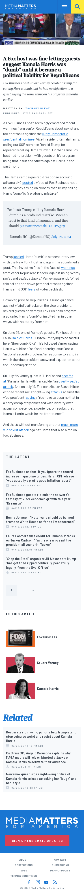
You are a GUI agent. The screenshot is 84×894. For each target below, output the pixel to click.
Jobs (23, 870)
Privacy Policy (60, 870)
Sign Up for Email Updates (37, 841)
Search (77, 7)
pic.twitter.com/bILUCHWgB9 (42, 226)
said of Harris (22, 338)
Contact (60, 859)
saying (31, 397)
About (23, 859)
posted (27, 182)
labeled (18, 256)
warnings (68, 267)
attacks (56, 392)
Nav (61, 7)
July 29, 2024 (61, 236)
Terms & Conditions (23, 875)
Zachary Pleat (37, 108)
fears (31, 289)
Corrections (24, 865)
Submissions (60, 865)
